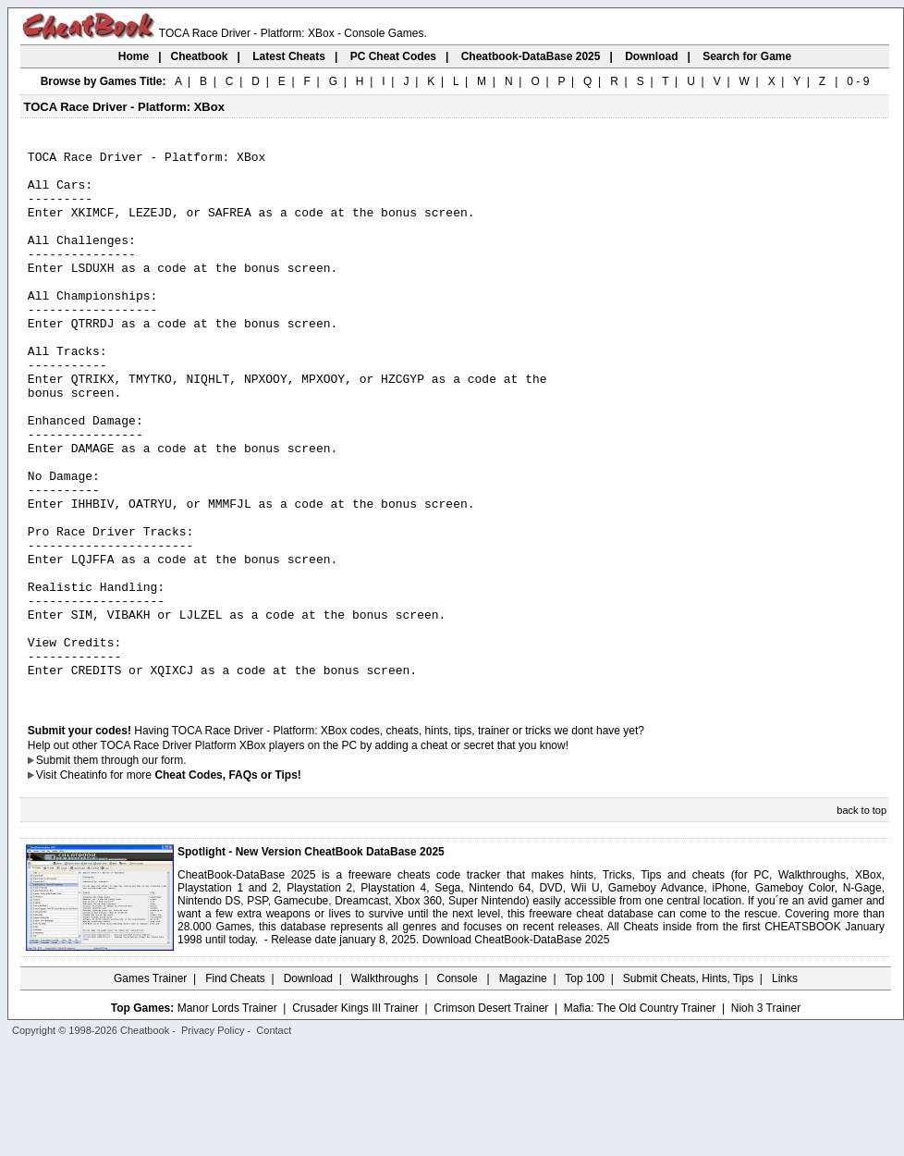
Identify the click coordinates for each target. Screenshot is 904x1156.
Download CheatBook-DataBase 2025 (516, 1047)
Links (785, 1086)
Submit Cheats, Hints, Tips (688, 1086)
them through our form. (130, 868)
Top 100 (585, 1086)
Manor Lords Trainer (227, 1116)
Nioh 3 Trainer (765, 1116)
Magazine (523, 1086)
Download (308, 1086)
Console (459, 1086)
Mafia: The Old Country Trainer (640, 1116)
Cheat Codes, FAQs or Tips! (227, 883)
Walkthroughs (385, 1086)
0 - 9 (858, 81)
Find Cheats (235, 1086)
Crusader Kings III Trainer (355, 1116)
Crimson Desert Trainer (491, 1116)
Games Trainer (150, 1086)
